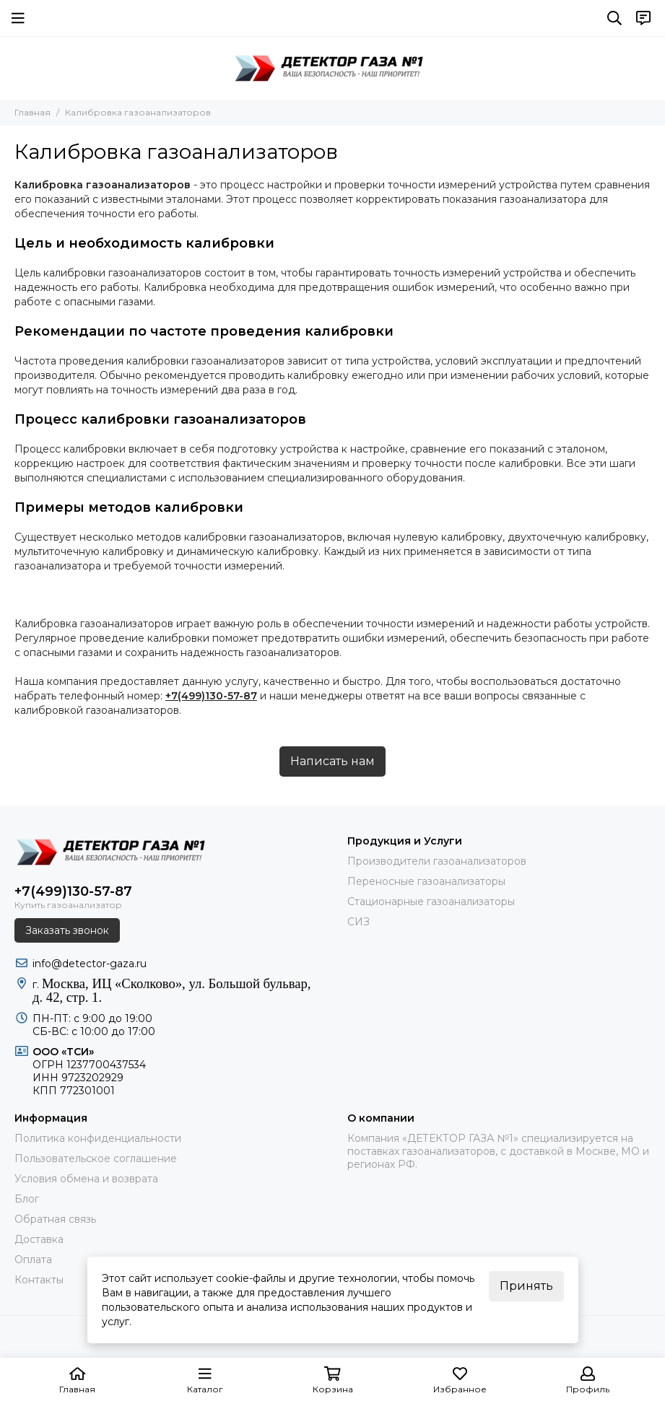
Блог (26, 1198)
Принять (526, 1286)
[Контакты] (643, 18)
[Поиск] (614, 18)
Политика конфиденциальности (97, 1138)
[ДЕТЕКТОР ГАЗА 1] (332, 68)
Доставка (39, 1239)
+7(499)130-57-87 (211, 695)
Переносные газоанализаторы (426, 881)
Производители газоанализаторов (436, 861)
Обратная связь (55, 1219)
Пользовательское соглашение (95, 1158)
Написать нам (332, 761)
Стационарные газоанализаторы (431, 901)
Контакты (39, 1279)
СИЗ (358, 921)
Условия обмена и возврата (86, 1178)
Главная (32, 112)
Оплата (33, 1259)
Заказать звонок (67, 930)
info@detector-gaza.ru (89, 963)
